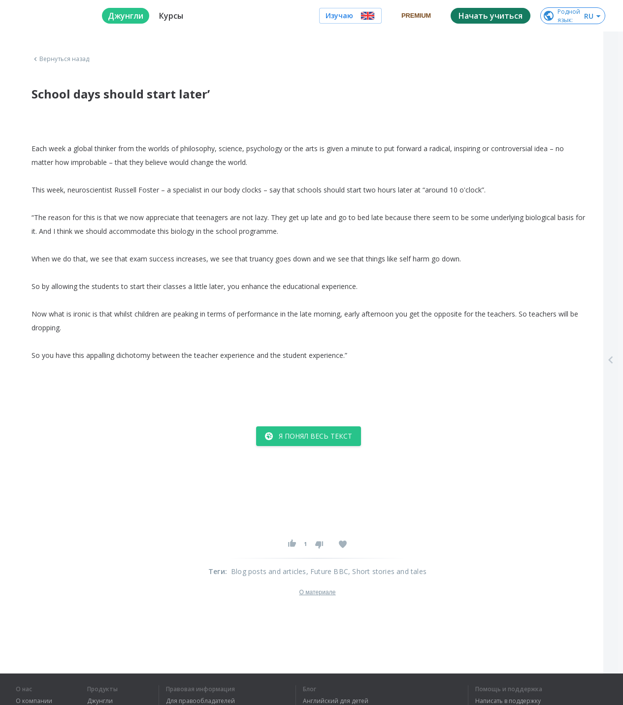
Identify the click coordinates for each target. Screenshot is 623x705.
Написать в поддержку (508, 701)
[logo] (51, 16)
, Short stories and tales (387, 571)
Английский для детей (335, 701)
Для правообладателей (200, 701)
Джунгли (100, 701)
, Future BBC (327, 571)
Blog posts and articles (268, 571)
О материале (317, 592)
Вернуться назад (61, 59)
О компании (34, 701)
